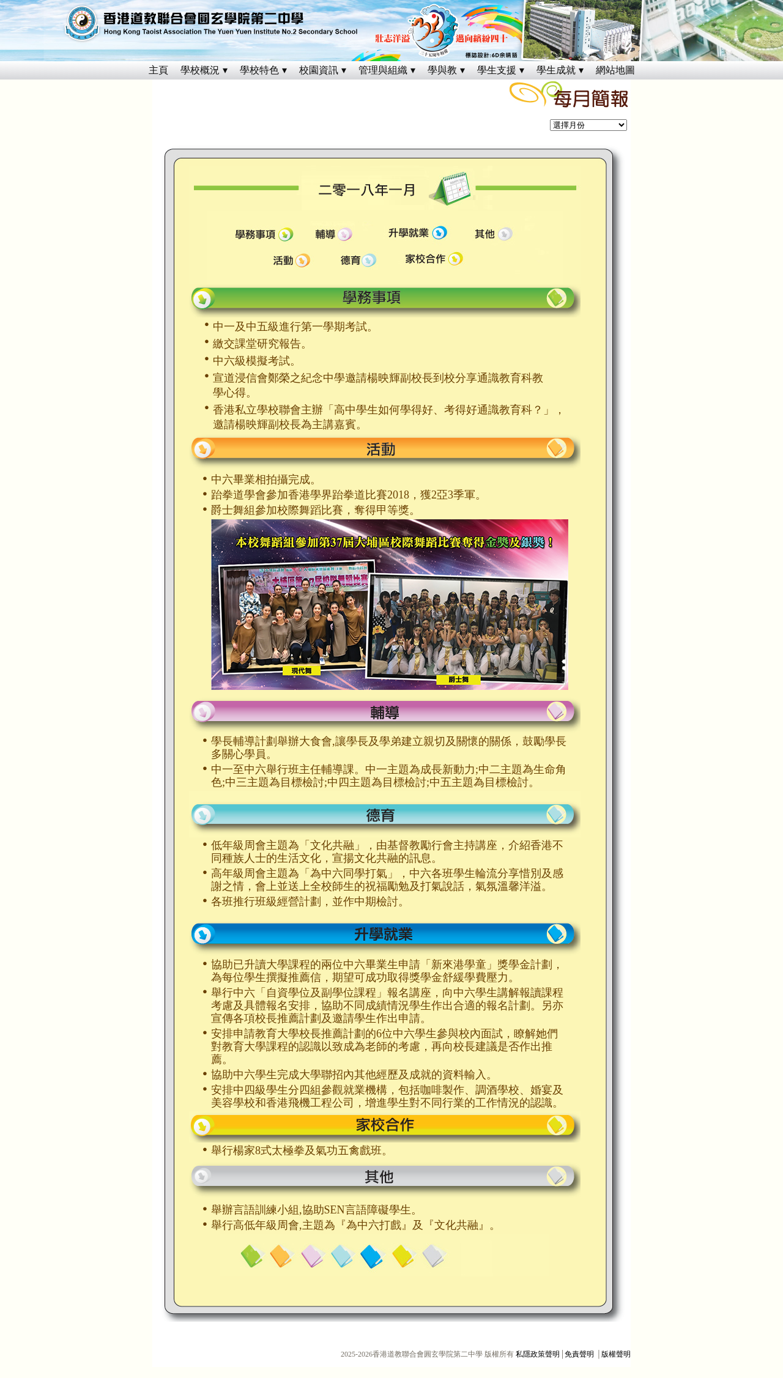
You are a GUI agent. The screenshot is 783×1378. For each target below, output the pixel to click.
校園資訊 (318, 70)
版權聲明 (616, 1354)
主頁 (158, 70)
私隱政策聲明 (538, 1354)
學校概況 (200, 70)
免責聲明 (579, 1354)
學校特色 (259, 70)
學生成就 (556, 70)
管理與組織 (382, 70)
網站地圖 (615, 70)
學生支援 (496, 70)
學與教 (442, 70)
